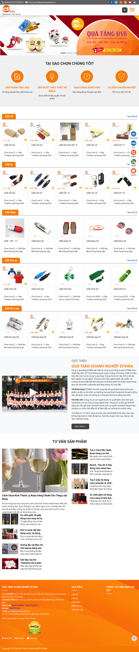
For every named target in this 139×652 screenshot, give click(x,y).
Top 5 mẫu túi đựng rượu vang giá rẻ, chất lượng (101, 481)
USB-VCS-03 (65, 289)
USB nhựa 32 (37, 241)
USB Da (9, 164)
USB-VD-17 (64, 193)
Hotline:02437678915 (12, 2)
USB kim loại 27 (93, 337)
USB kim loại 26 (121, 337)
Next (134, 188)
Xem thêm (80, 426)
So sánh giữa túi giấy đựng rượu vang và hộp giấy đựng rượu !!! (31, 517)
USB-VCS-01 (120, 289)
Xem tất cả (132, 116)
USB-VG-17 (119, 145)
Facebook (7, 638)
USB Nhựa (10, 212)
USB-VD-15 (119, 193)
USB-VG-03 (9, 145)
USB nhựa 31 (65, 241)
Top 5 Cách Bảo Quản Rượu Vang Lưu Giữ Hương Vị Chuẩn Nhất (100, 452)
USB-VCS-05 (10, 289)
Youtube (32, 638)
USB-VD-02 (9, 193)
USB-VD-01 (36, 193)
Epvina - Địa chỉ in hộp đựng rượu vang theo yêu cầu (101, 467)
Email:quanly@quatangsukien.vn (40, 2)
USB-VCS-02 (92, 289)
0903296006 (14, 608)
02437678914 (32, 605)
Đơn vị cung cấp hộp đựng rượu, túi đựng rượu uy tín (30, 532)
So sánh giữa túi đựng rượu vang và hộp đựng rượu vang (101, 496)
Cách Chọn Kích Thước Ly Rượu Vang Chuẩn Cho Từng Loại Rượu (34, 497)
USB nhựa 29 (120, 241)
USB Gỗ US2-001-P (68, 145)
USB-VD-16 (91, 193)
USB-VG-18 (91, 145)
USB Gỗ (9, 116)
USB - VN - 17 (10, 241)
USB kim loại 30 (11, 337)
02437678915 (18, 605)
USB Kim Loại (12, 308)
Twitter (19, 638)
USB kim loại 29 (38, 337)
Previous (7, 140)
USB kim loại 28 (66, 337)
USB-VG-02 (36, 145)
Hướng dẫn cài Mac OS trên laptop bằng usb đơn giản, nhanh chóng (31, 547)
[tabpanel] (69, 35)
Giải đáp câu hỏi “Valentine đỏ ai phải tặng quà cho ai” (30, 561)
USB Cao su (11, 260)
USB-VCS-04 (37, 289)
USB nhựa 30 (92, 241)
